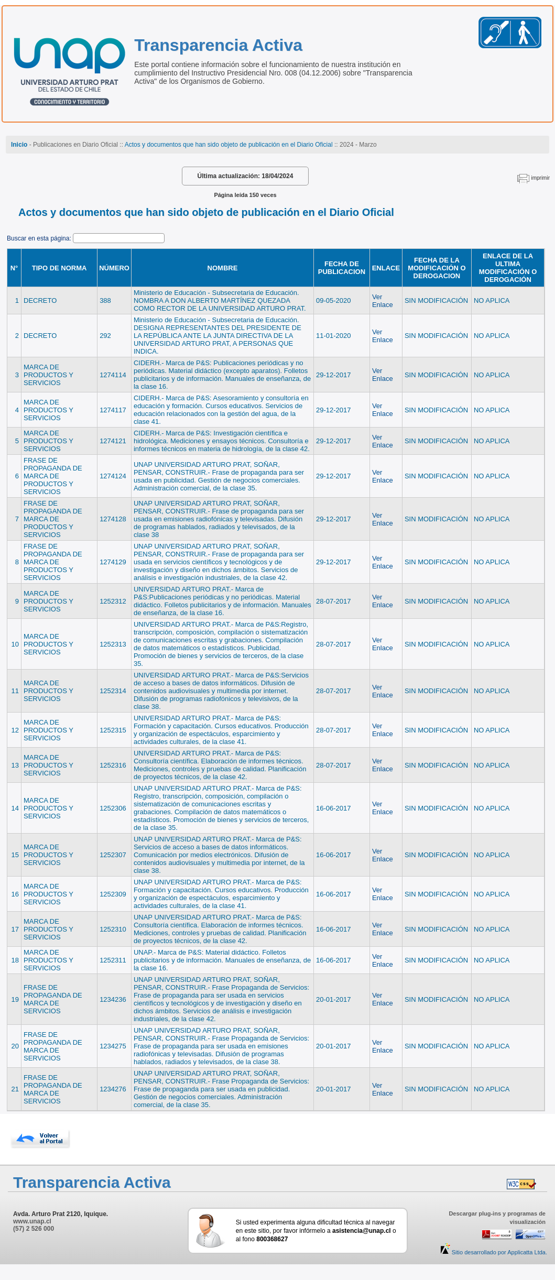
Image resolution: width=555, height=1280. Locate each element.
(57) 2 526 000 (33, 1228)
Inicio (19, 144)
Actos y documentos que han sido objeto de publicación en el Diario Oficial (229, 144)
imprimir (540, 178)
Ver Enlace (382, 301)
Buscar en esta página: (40, 238)
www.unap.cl (32, 1221)
